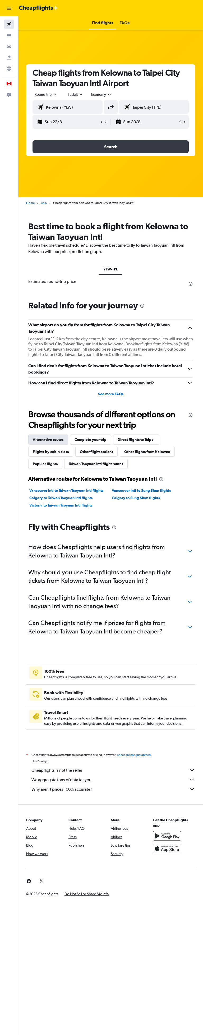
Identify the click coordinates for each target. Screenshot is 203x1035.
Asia (44, 203)
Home (30, 203)
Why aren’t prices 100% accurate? (113, 789)
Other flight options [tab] (96, 452)
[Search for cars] (9, 46)
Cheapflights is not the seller (113, 770)
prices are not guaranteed (134, 755)
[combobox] (101, 94)
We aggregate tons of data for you (113, 779)
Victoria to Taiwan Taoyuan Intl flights (60, 505)
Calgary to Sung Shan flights (136, 498)
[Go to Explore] (9, 68)
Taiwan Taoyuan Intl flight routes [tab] (96, 464)
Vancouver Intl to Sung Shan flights (141, 490)
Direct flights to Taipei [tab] (136, 439)
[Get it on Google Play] (167, 836)
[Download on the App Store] (167, 848)
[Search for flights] (9, 24)
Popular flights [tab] (45, 464)
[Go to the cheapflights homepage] (38, 8)
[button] (9, 8)
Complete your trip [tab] (91, 439)
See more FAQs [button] (110, 394)
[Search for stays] (9, 35)
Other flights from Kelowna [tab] (147, 452)
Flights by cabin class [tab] (51, 452)
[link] (29, 881)
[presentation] (190, 284)
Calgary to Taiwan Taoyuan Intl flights (61, 498)
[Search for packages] (9, 57)
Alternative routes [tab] (48, 439)
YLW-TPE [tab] (110, 269)
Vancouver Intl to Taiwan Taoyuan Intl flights (66, 490)
